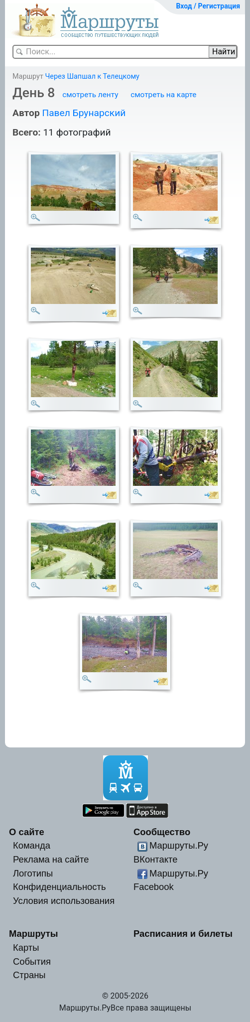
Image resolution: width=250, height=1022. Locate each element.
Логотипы (33, 873)
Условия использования (64, 900)
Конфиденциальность (59, 886)
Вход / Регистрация (208, 6)
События (32, 961)
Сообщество (161, 832)
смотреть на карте (163, 94)
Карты (26, 947)
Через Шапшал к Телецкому (92, 76)
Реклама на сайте (51, 859)
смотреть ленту (90, 94)
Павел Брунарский (83, 113)
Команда (31, 845)
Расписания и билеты (183, 933)
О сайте (26, 832)
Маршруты (33, 933)
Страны (29, 975)
